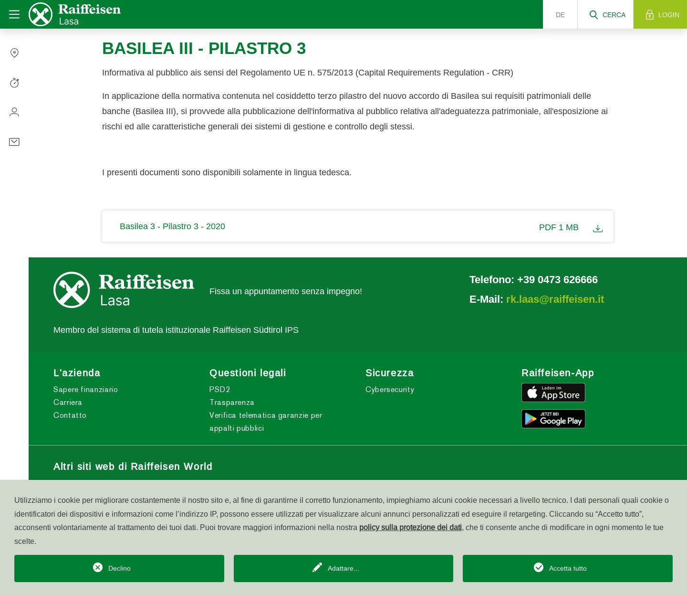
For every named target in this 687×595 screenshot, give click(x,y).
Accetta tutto (568, 568)
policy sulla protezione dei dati (410, 527)
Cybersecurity (389, 389)
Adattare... (343, 568)
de (560, 15)
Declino (119, 568)
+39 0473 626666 (557, 279)
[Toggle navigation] (14, 14)
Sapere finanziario (85, 389)
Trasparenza (232, 402)
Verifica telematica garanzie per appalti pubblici (265, 422)
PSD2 (219, 389)
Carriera (68, 402)
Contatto (70, 415)
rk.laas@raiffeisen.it (555, 299)
